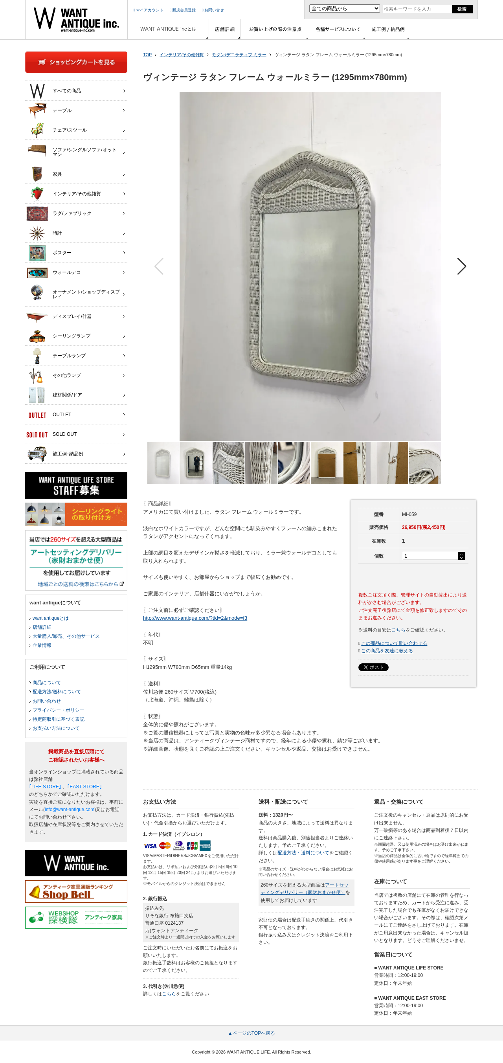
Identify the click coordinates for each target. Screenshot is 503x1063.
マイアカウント (148, 10)
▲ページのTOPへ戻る (251, 1033)
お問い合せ (213, 10)
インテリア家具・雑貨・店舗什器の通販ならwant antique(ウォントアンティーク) (76, 19)
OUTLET (48, 415)
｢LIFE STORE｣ (45, 786)
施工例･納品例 (54, 454)
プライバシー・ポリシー (58, 710)
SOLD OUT (51, 434)
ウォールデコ (53, 273)
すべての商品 (53, 91)
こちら (398, 630)
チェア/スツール (56, 130)
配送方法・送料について (303, 853)
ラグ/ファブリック (59, 214)
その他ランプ (53, 376)
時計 (44, 233)
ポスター (49, 253)
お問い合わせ (47, 701)
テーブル (49, 111)
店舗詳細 (42, 627)
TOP (147, 54)
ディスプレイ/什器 (59, 317)
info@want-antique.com (69, 809)
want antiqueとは (51, 618)
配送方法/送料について (57, 691)
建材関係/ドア (54, 395)
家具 (44, 174)
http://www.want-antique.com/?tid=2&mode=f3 (195, 618)
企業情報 (42, 645)
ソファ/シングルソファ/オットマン (71, 150)
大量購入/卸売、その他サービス (66, 636)
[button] (462, 266)
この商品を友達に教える (387, 651)
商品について (47, 682)
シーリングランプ (58, 336)
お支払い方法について (56, 728)
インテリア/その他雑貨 (182, 54)
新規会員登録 (183, 10)
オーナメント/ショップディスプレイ (73, 292)
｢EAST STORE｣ (84, 786)
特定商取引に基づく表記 (58, 719)
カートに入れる (413, 577)
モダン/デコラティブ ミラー (239, 54)
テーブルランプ (56, 356)
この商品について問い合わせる (394, 643)
